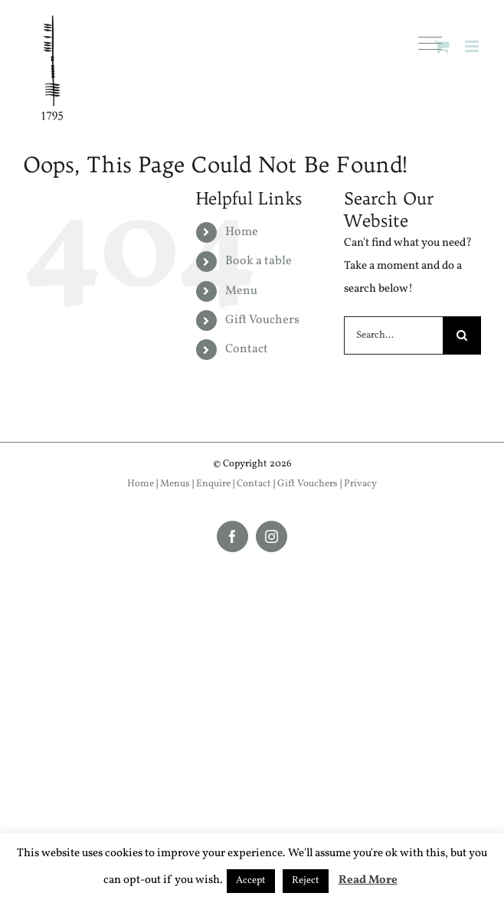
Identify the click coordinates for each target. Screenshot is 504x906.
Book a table (258, 261)
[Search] (462, 335)
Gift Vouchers (262, 320)
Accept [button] (251, 881)
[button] (430, 44)
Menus (175, 484)
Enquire (213, 484)
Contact (246, 349)
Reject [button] (305, 881)
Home (241, 232)
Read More (368, 880)
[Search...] (393, 335)
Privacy (360, 484)
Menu (241, 291)
